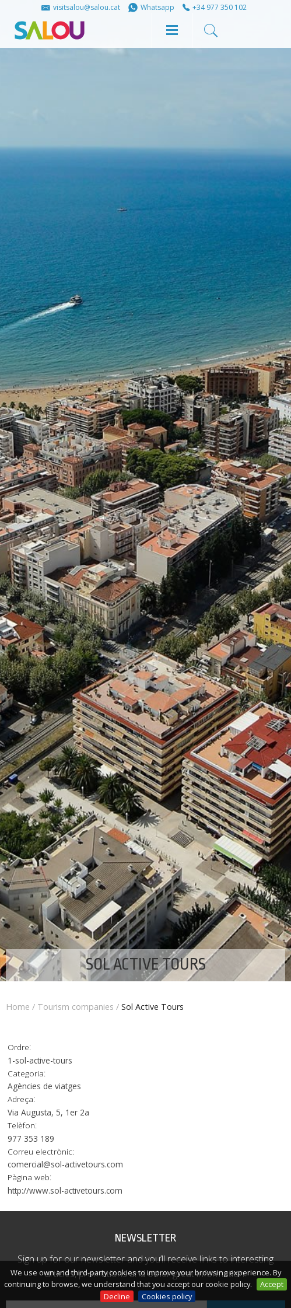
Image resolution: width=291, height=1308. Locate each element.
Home (18, 1006)
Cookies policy (167, 1296)
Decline (117, 1296)
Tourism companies (75, 1006)
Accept (271, 1284)
